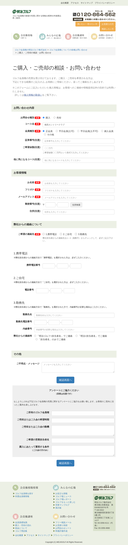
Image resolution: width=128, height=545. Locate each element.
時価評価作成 (61, 531)
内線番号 (27, 328)
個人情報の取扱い (33, 95)
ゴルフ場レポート (63, 499)
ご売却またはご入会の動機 (35, 426)
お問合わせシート (63, 528)
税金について (21, 528)
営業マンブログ (62, 505)
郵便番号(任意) (32, 204)
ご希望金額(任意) (31, 147)
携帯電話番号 (33, 265)
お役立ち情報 (61, 493)
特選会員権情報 (22, 496)
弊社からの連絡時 (23, 336)
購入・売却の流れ (23, 525)
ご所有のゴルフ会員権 (37, 412)
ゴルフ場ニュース (63, 496)
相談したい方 (108, 29)
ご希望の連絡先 (29, 234)
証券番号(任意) (32, 140)
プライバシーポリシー (105, 3)
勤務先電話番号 (24, 321)
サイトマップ (87, 3)
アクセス (75, 3)
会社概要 (65, 3)
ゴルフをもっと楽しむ (65, 502)
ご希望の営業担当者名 (37, 439)
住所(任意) (35, 211)
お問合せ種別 (30, 117)
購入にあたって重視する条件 (34, 448)
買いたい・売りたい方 (87, 24)
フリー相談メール (63, 522)
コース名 (32, 124)
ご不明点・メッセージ (27, 363)
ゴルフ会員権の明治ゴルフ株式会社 (31, 50)
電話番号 (29, 290)
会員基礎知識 (21, 522)
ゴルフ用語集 (21, 531)
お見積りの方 (108, 24)
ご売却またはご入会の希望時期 (33, 419)
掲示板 (58, 508)
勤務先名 (27, 314)
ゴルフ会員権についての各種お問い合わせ (68, 50)
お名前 (33, 182)
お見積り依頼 (61, 525)
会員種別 (32, 131)
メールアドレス (29, 197)
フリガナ (32, 189)
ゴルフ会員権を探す (24, 493)
